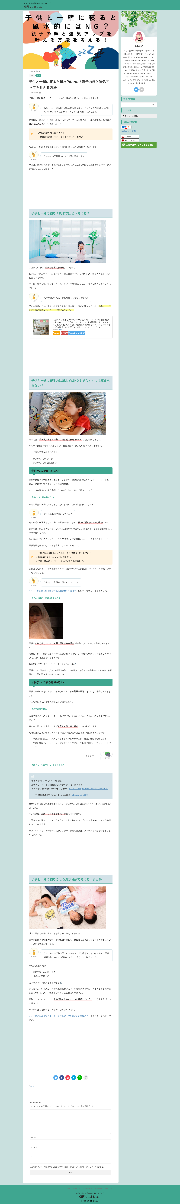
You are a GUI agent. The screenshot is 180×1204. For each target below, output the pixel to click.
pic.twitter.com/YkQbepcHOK (95, 788)
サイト (32, 1157)
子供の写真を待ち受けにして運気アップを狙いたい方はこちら (61, 1016)
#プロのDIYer (75, 788)
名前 (33, 1137)
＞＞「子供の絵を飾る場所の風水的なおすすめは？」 (53, 591)
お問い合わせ (87, 1188)
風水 (32, 1086)
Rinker (60, 329)
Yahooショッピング (87, 333)
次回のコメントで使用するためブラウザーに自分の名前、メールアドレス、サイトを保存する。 (68, 1166)
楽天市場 (70, 333)
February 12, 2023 (79, 795)
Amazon (58, 333)
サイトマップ (109, 1188)
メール (33, 1147)
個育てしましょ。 (33, 6)
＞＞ (31, 1016)
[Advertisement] (70, 190)
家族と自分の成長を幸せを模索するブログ (90, 1193)
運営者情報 (98, 1188)
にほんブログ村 (127, 131)
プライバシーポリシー (73, 1188)
